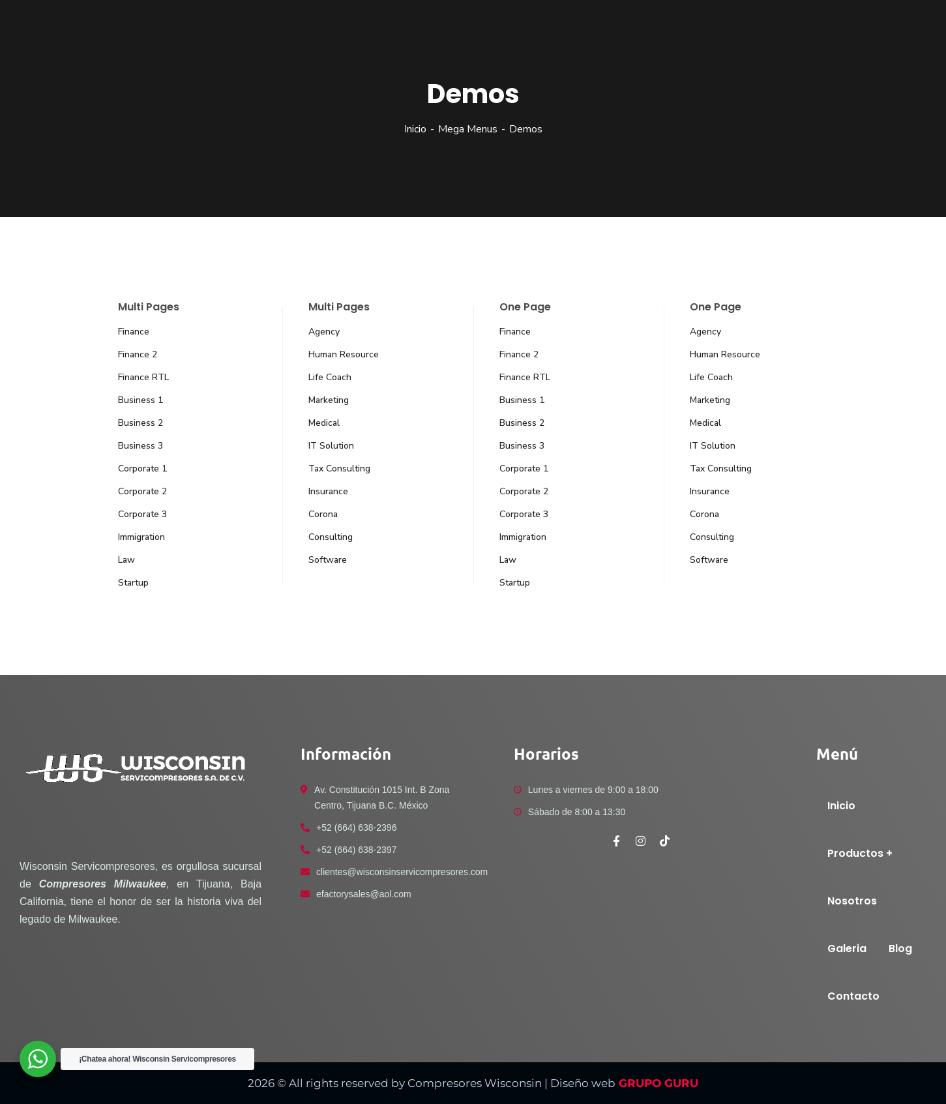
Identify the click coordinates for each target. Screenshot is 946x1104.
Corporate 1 (142, 468)
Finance (133, 331)
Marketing (328, 400)
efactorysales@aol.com (363, 894)
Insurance (328, 491)
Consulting (330, 537)
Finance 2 (137, 354)
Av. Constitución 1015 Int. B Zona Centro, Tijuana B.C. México (381, 797)
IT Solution (331, 446)
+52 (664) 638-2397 (356, 849)
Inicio (415, 129)
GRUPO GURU (656, 1083)
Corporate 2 (142, 491)
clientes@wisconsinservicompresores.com (402, 872)
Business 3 (140, 446)
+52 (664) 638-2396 (356, 827)
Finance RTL (143, 377)
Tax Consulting (339, 468)
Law (126, 560)
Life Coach (329, 377)
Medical (324, 423)
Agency (324, 331)
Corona (323, 514)
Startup (133, 582)
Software (327, 560)
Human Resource (343, 354)
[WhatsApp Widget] (38, 1059)
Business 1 (140, 400)
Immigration (141, 537)
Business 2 (140, 423)
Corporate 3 (142, 514)
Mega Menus (467, 129)
